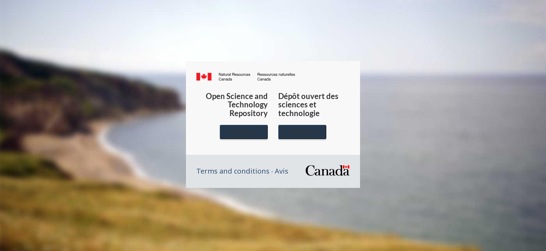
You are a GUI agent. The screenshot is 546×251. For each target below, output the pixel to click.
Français (302, 132)
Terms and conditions (233, 171)
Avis (281, 171)
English (243, 132)
